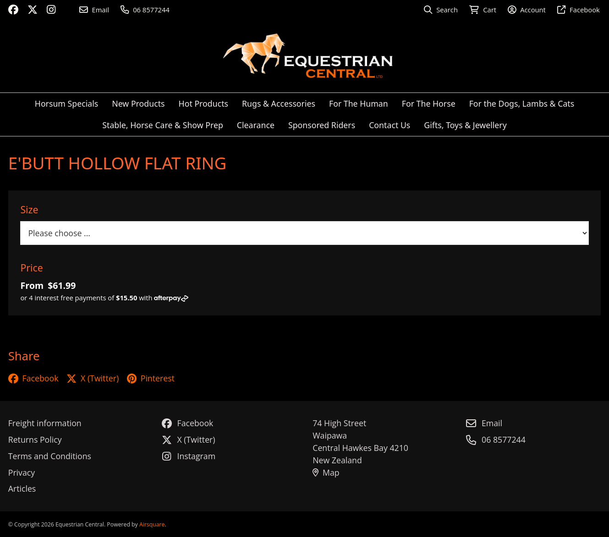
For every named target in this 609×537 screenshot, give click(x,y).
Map (326, 472)
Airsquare (152, 524)
